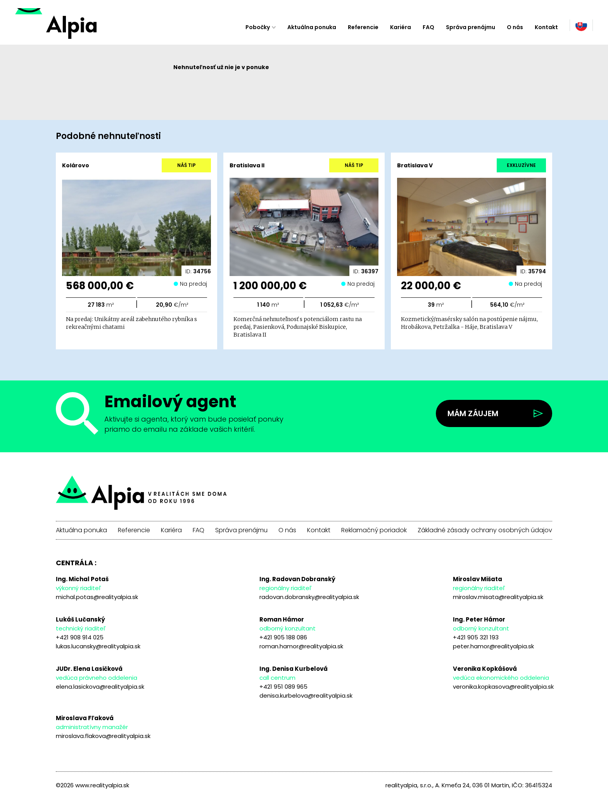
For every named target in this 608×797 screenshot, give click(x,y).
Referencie (363, 27)
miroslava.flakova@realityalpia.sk (103, 736)
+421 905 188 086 (283, 637)
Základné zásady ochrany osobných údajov (485, 530)
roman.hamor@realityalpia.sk (301, 646)
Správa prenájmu (470, 27)
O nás (515, 27)
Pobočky (257, 27)
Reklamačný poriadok (374, 530)
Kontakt (546, 27)
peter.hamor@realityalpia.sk (493, 646)
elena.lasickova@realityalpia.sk (100, 686)
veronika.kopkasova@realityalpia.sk (503, 686)
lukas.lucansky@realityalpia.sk (98, 646)
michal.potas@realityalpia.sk (97, 597)
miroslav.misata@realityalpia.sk (498, 597)
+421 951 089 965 (283, 686)
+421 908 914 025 (80, 637)
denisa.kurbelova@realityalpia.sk (305, 695)
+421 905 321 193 (476, 637)
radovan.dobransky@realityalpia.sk (309, 597)
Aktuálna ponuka (311, 27)
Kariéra (400, 27)
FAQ (428, 27)
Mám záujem (472, 413)
